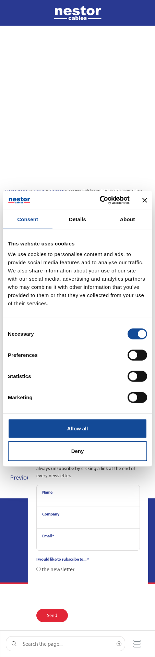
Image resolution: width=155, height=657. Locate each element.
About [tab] (127, 219)
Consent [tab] (27, 219)
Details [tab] (77, 219)
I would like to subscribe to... (62, 559)
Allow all (77, 428)
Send (52, 615)
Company (50, 514)
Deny (77, 451)
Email (48, 535)
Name (47, 492)
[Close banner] (144, 200)
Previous (21, 477)
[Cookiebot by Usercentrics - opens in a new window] (100, 200)
